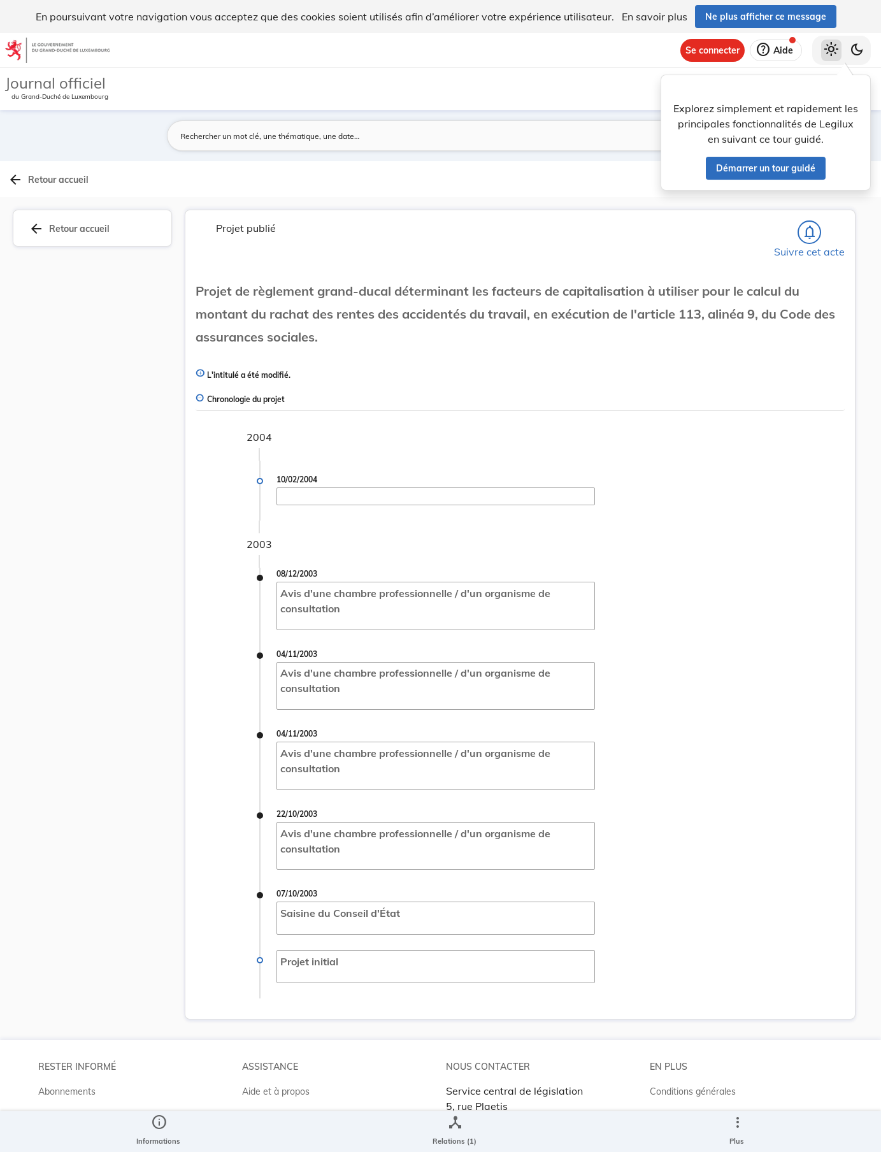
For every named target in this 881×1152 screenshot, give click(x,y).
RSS (47, 1089)
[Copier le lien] (719, 434)
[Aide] (776, 50)
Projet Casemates (278, 1089)
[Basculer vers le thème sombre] (857, 50)
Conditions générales (693, 1063)
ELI (248, 1114)
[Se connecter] (712, 50)
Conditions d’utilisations (698, 1089)
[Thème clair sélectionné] (831, 50)
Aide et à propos (276, 1063)
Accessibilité (675, 1114)
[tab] (840, 207)
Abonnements (67, 1063)
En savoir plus (654, 16)
